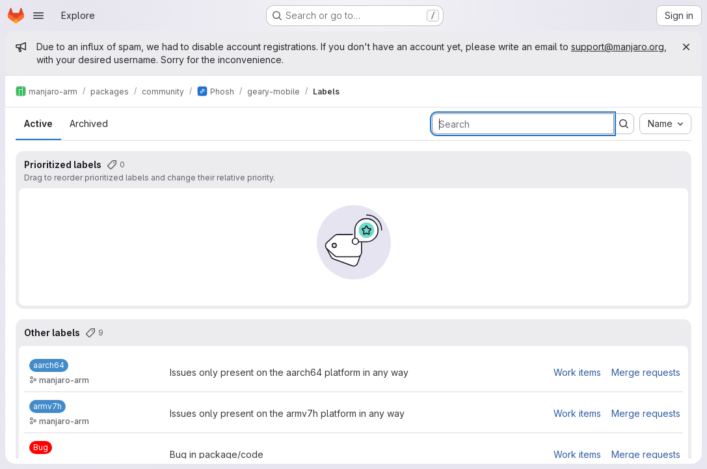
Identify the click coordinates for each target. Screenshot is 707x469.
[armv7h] (47, 406)
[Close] (686, 47)
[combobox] (665, 123)
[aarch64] (48, 365)
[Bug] (40, 447)
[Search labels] (523, 123)
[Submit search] (623, 123)
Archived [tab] (89, 123)
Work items (577, 372)
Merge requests (645, 372)
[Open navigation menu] (38, 15)
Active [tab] (38, 123)
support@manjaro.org (617, 46)
